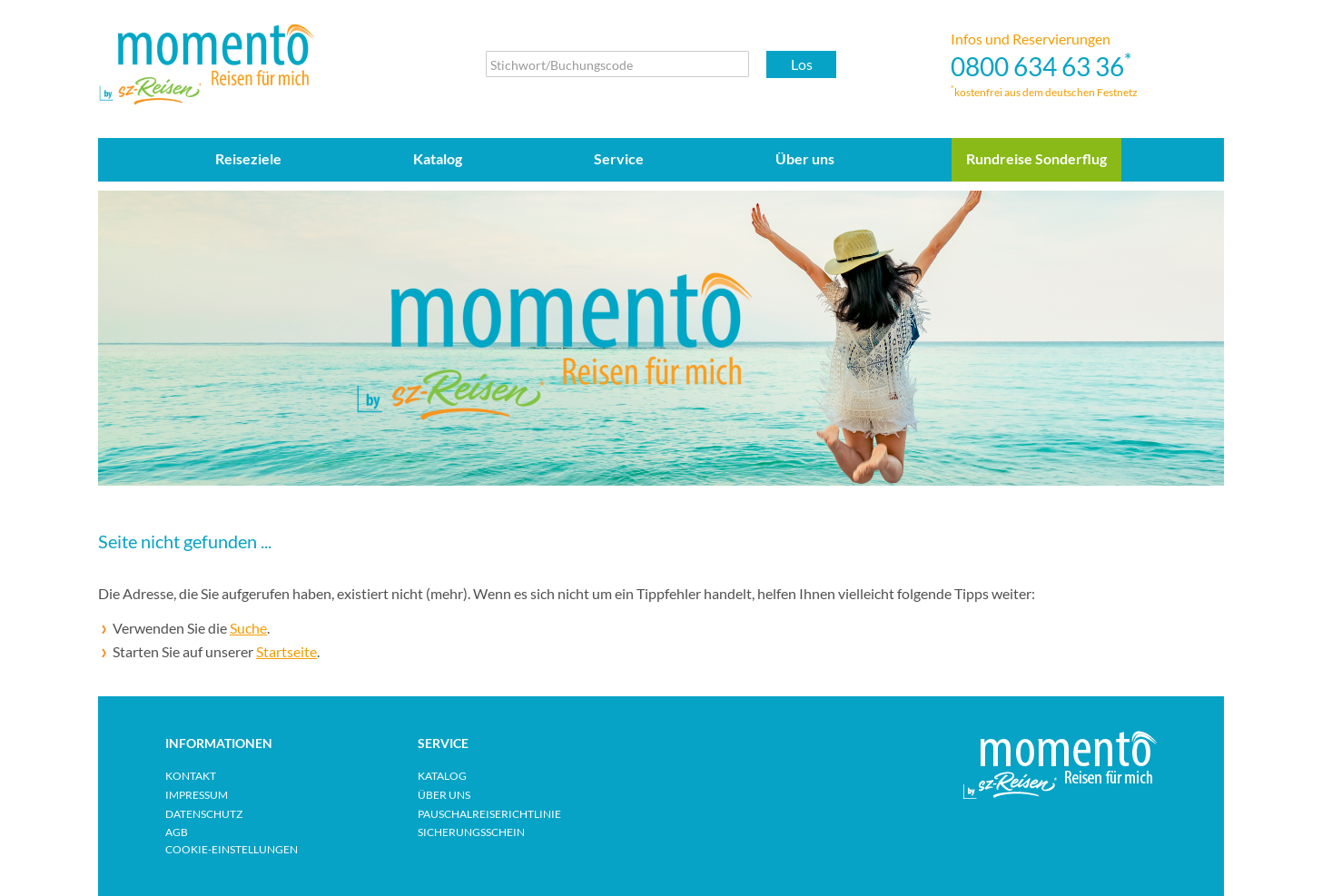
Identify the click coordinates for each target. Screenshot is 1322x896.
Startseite (286, 651)
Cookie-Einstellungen (231, 849)
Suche (248, 627)
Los (802, 64)
